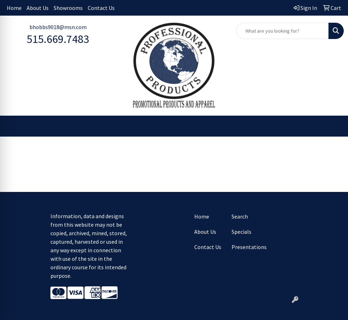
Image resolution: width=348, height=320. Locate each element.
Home (14, 7)
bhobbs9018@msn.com (58, 27)
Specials (241, 231)
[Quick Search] (282, 31)
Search (240, 216)
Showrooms (68, 7)
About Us (38, 7)
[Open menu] (334, 126)
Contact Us (101, 7)
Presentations (246, 246)
